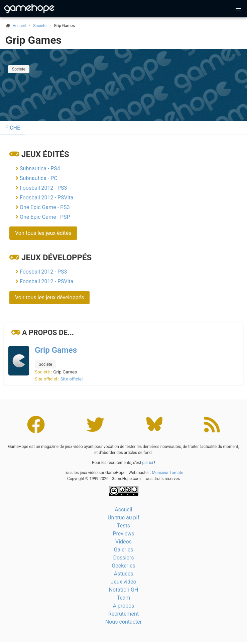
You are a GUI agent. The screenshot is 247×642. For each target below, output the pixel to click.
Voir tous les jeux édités (43, 233)
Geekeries (123, 566)
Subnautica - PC (38, 178)
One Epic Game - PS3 (45, 207)
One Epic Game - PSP (45, 217)
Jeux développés (56, 257)
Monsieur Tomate (167, 472)
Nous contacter (123, 622)
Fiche (12, 128)
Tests (123, 525)
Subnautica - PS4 (40, 168)
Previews (123, 533)
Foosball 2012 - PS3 (43, 188)
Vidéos (123, 541)
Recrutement (123, 614)
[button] (238, 8)
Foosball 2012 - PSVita (47, 197)
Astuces (123, 574)
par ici (147, 462)
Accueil (123, 509)
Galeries (123, 549)
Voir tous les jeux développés (49, 297)
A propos (123, 606)
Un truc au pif (123, 517)
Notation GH (123, 590)
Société (39, 25)
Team (123, 598)
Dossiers (123, 557)
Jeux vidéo (123, 582)
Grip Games (33, 40)
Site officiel (71, 378)
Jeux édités (45, 154)
